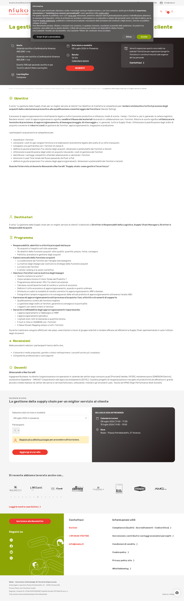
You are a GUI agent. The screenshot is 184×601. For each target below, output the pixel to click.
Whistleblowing (122, 568)
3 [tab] (18, 497)
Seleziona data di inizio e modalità (28, 412)
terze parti (72, 16)
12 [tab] (53, 497)
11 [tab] (49, 497)
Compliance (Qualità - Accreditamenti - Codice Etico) (142, 528)
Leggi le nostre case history (25, 506)
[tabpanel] (15, 488)
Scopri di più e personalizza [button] (48, 37)
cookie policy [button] (104, 13)
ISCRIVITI (80, 68)
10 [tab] (45, 497)
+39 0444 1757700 (79, 536)
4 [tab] (22, 497)
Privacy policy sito (123, 560)
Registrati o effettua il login (34, 440)
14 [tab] (61, 497)
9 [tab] (41, 497)
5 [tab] (26, 497)
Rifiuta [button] (129, 37)
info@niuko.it (167, 3)
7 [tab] (34, 497)
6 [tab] (30, 497)
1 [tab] (11, 497)
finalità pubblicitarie (47, 21)
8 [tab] (38, 497)
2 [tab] (15, 497)
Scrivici (73, 528)
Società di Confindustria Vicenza (22, 3)
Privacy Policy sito (16, 588)
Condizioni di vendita (125, 544)
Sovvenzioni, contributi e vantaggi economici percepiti (143, 536)
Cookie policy (121, 552)
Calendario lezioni (80, 61)
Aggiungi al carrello (30, 452)
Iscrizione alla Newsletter (30, 521)
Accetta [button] (144, 37)
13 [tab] (57, 497)
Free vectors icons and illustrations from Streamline (28, 594)
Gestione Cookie (30, 588)
